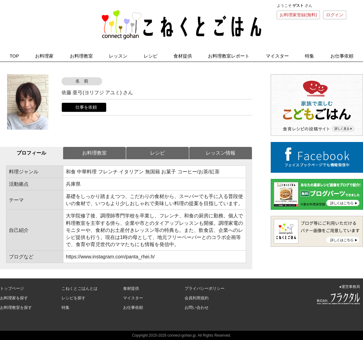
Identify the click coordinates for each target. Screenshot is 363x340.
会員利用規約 (197, 298)
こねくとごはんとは (80, 288)
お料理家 (44, 56)
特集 (309, 56)
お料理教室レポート (228, 56)
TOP (14, 56)
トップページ (12, 288)
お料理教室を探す (16, 307)
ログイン (334, 14)
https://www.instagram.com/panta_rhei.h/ (110, 256)
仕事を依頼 (86, 107)
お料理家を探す (14, 298)
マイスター (277, 56)
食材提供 (183, 56)
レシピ (151, 56)
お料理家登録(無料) (298, 14)
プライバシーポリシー (205, 288)
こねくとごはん (181, 24)
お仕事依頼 (341, 56)
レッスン (118, 56)
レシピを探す (74, 298)
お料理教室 (81, 56)
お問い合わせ (197, 307)
